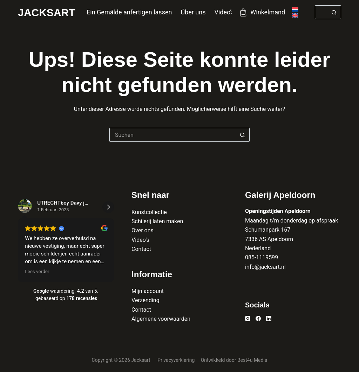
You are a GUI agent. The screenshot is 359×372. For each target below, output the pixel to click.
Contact (141, 249)
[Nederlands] (295, 9)
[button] (108, 207)
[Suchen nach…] (321, 12)
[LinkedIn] (268, 318)
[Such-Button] (334, 12)
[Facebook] (258, 318)
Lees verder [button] (37, 271)
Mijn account (147, 291)
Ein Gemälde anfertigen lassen (129, 12)
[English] (295, 15)
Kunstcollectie (149, 212)
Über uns (193, 12)
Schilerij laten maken (157, 221)
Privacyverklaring (176, 360)
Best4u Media (252, 360)
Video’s (224, 12)
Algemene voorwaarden (160, 318)
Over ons (142, 230)
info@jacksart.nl (265, 267)
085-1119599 (261, 257)
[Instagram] (247, 318)
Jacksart (46, 12)
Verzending (145, 300)
